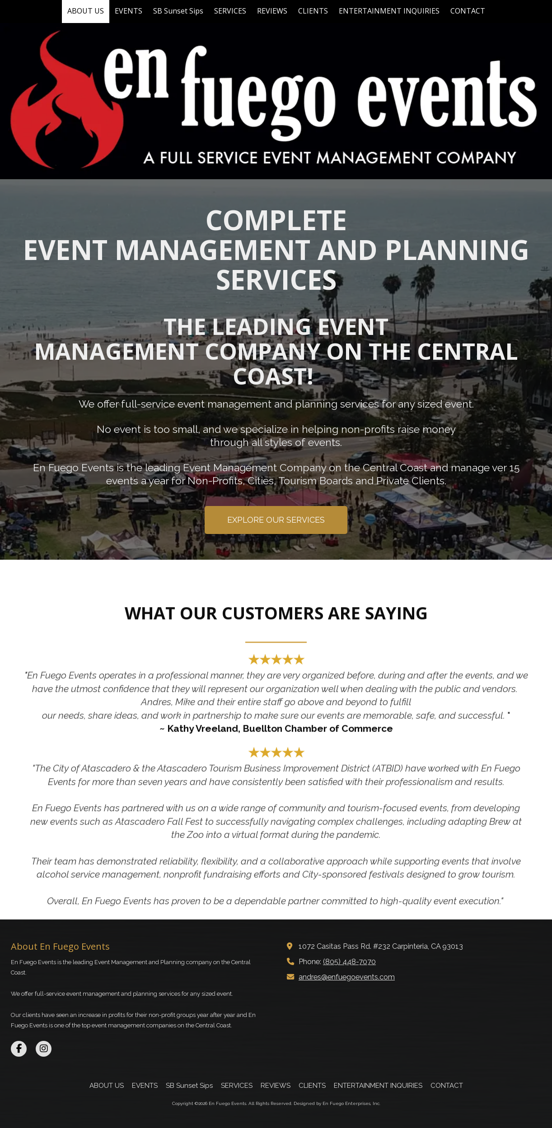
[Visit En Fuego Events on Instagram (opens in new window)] (43, 1049)
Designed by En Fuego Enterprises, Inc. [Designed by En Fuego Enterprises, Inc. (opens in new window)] (337, 1103)
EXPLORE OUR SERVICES (276, 520)
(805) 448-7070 (349, 961)
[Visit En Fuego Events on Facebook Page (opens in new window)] (19, 1049)
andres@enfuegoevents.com (347, 977)
